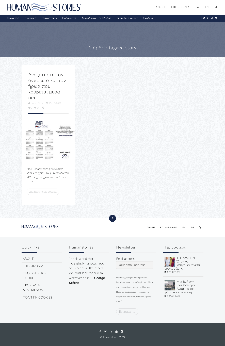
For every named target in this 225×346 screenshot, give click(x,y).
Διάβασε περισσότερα (43, 191)
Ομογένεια (13, 18)
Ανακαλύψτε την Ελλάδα (96, 18)
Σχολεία (148, 18)
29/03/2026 (173, 272)
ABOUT (160, 7)
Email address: (134, 263)
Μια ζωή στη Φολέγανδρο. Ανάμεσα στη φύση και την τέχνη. (180, 287)
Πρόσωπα (30, 18)
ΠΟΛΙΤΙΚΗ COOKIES (37, 297)
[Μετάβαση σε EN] (207, 7)
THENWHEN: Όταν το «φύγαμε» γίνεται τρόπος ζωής (183, 263)
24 (36, 108)
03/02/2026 (173, 296)
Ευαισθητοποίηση (127, 18)
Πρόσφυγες (69, 18)
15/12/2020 (53, 103)
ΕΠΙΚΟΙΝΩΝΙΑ (180, 7)
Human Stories (36, 103)
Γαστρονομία (49, 18)
